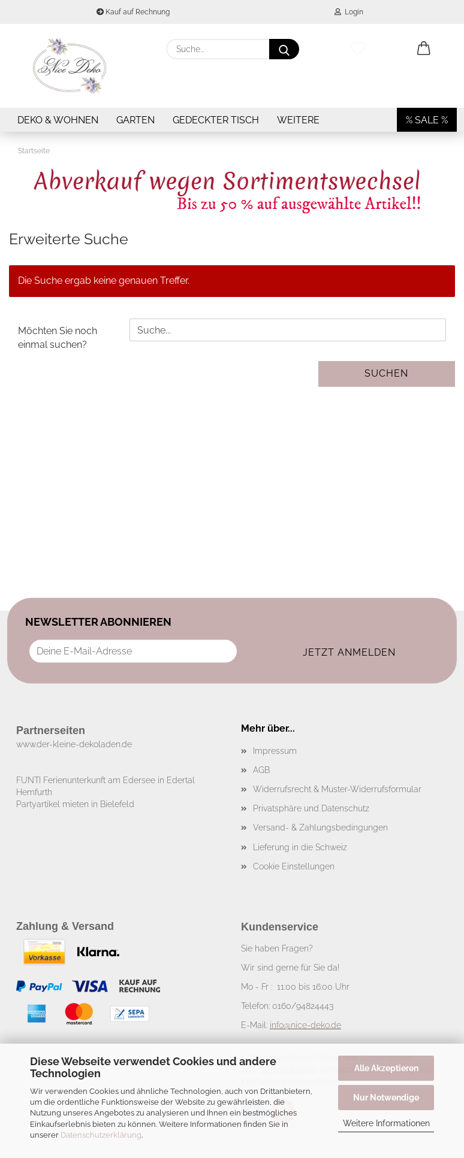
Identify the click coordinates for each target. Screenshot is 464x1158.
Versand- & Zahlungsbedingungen (320, 827)
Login (349, 12)
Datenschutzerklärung (101, 1134)
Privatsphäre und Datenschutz (311, 808)
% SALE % (427, 120)
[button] (424, 49)
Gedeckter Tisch (216, 120)
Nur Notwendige (386, 1097)
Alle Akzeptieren (386, 1068)
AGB (261, 770)
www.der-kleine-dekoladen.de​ (74, 744)
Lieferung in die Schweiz (300, 847)
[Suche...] (284, 49)
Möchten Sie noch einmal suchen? (57, 337)
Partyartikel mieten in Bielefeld (75, 804)
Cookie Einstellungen (294, 866)
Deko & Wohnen (57, 120)
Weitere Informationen (386, 1123)
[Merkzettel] (358, 49)
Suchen (386, 373)
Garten (135, 120)
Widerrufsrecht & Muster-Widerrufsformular (337, 789)
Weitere (298, 120)
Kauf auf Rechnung (133, 12)
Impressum (275, 751)
